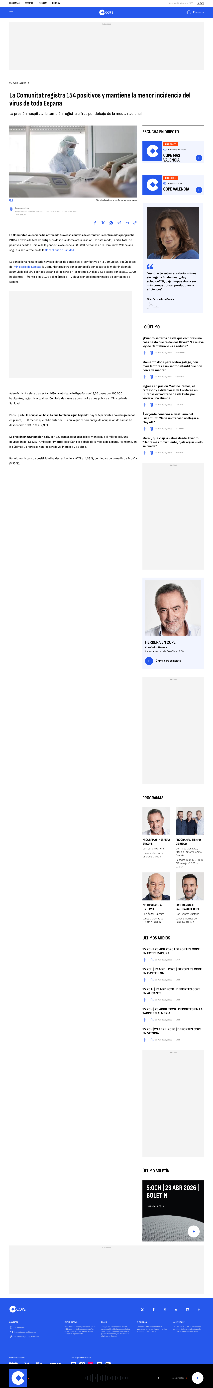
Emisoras (43, 3)
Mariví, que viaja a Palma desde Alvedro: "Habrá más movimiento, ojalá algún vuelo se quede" (172, 443)
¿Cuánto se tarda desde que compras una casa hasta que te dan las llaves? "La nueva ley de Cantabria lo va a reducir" (173, 343)
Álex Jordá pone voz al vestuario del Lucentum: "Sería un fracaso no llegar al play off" (171, 419)
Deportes (29, 3)
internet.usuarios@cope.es (25, 1333)
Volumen (159, 1378)
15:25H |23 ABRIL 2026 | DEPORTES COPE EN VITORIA (172, 1032)
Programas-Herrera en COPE (156, 843)
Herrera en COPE (160, 643)
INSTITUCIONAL (71, 1323)
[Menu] (11, 13)
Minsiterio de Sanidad (27, 268)
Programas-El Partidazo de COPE (188, 908)
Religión (56, 3)
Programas (14, 3)
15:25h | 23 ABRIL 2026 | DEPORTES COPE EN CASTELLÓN (172, 972)
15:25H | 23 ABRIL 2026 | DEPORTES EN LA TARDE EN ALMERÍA (172, 1012)
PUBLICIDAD (142, 1323)
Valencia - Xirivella (19, 84)
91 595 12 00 (19, 1328)
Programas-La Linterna (152, 908)
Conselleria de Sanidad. (60, 251)
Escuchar (199, 159)
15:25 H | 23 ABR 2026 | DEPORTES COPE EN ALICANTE (171, 992)
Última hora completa (163, 662)
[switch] (106, 1367)
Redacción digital (22, 209)
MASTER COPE (179, 1323)
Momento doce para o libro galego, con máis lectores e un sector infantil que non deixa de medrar (172, 367)
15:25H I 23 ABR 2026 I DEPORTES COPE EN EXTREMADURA (171, 952)
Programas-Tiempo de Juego (188, 843)
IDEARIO (104, 1323)
